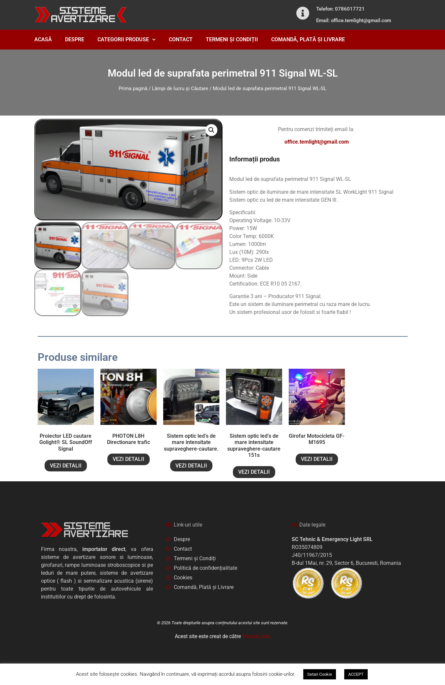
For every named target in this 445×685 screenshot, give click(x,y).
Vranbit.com (256, 636)
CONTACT (181, 39)
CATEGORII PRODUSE (126, 39)
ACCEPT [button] (356, 674)
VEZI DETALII (66, 465)
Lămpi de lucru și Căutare (180, 88)
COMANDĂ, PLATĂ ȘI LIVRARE (308, 39)
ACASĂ (43, 39)
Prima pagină (133, 88)
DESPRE (74, 39)
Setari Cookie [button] (319, 674)
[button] (211, 130)
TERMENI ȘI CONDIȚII (232, 39)
